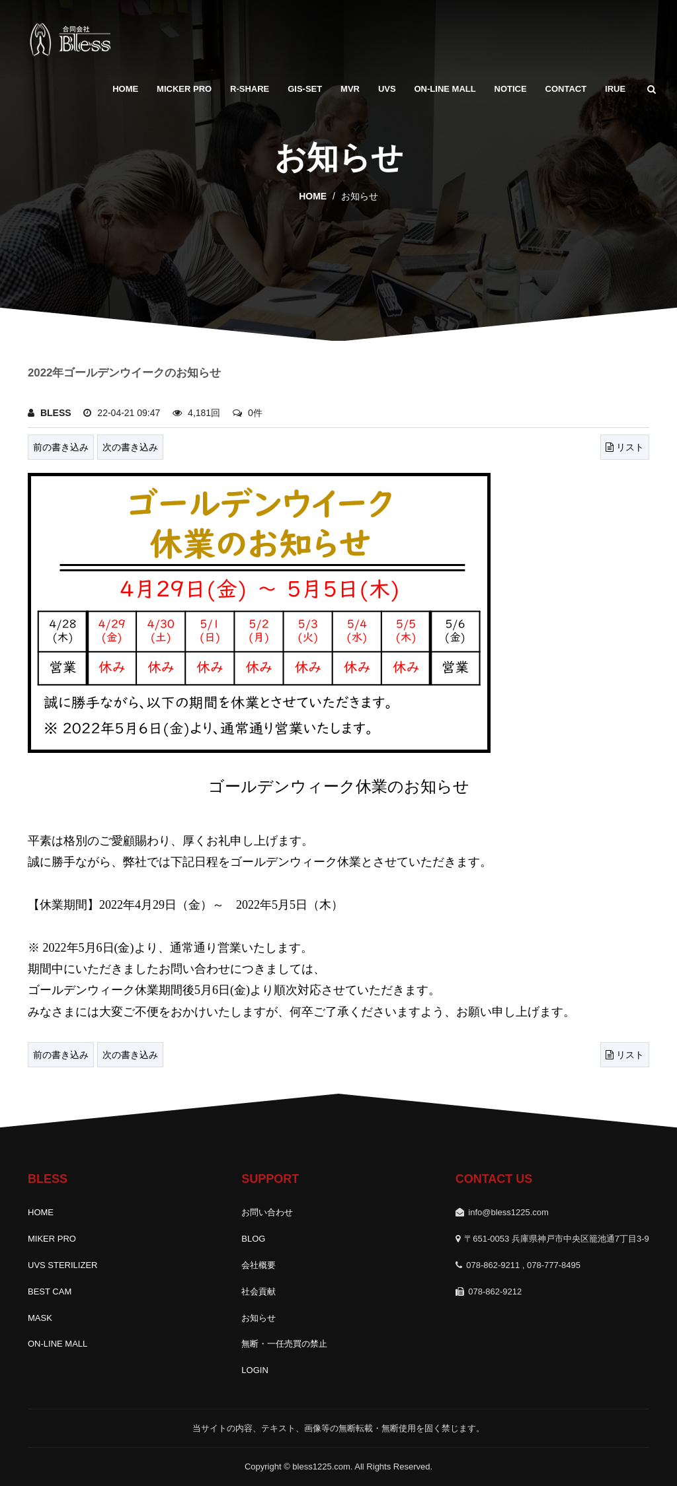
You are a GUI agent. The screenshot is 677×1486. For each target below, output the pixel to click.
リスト (625, 447)
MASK (40, 1318)
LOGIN (254, 1370)
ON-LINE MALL (445, 89)
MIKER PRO (52, 1239)
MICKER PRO (184, 89)
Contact (566, 89)
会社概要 (258, 1265)
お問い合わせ (267, 1212)
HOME (125, 89)
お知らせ (258, 1318)
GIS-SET (305, 89)
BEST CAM (49, 1291)
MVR (350, 89)
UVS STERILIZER (62, 1265)
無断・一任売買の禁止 (284, 1344)
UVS (387, 89)
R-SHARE (249, 89)
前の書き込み (61, 447)
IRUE (615, 89)
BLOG (253, 1239)
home (313, 196)
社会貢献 (258, 1291)
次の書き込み (130, 447)
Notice (511, 89)
